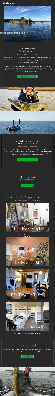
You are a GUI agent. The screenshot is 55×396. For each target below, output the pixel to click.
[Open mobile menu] (52, 3)
